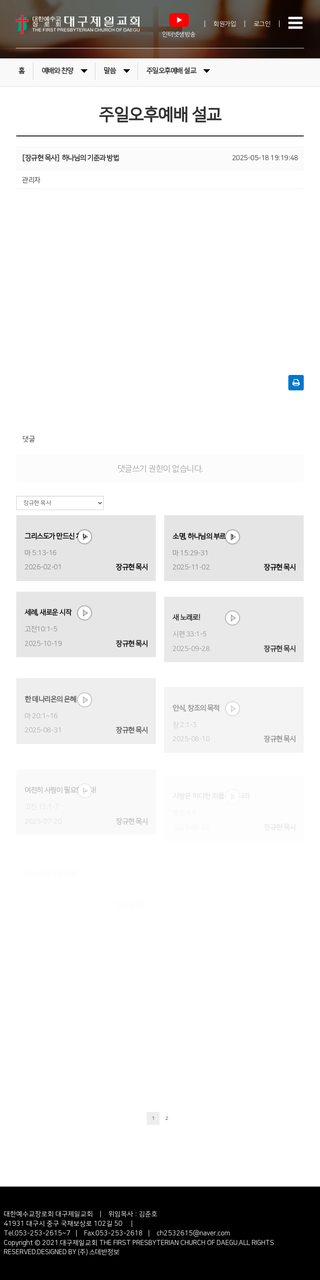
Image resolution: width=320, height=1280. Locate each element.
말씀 (117, 70)
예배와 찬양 (65, 70)
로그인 (262, 24)
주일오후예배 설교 (178, 70)
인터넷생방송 (179, 23)
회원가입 (224, 24)
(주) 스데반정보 (97, 1252)
